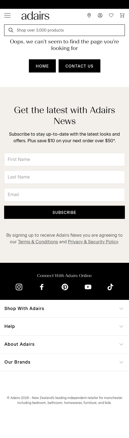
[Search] (12, 31)
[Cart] (122, 15)
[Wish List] (111, 15)
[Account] (100, 15)
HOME (42, 66)
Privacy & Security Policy (93, 241)
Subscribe (64, 212)
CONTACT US (79, 66)
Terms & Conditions (38, 241)
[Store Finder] (89, 15)
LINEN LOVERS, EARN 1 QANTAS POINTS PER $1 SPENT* (68, 4)
